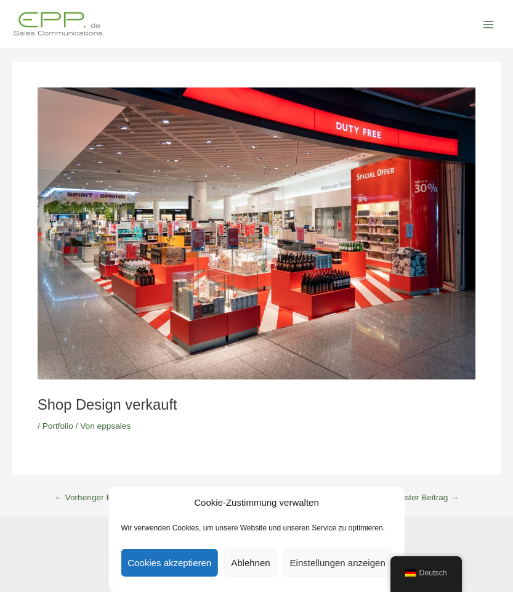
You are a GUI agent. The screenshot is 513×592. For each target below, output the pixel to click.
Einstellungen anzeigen (338, 563)
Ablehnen (250, 563)
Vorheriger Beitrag (93, 497)
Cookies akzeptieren (169, 563)
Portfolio (57, 426)
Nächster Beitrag (422, 497)
